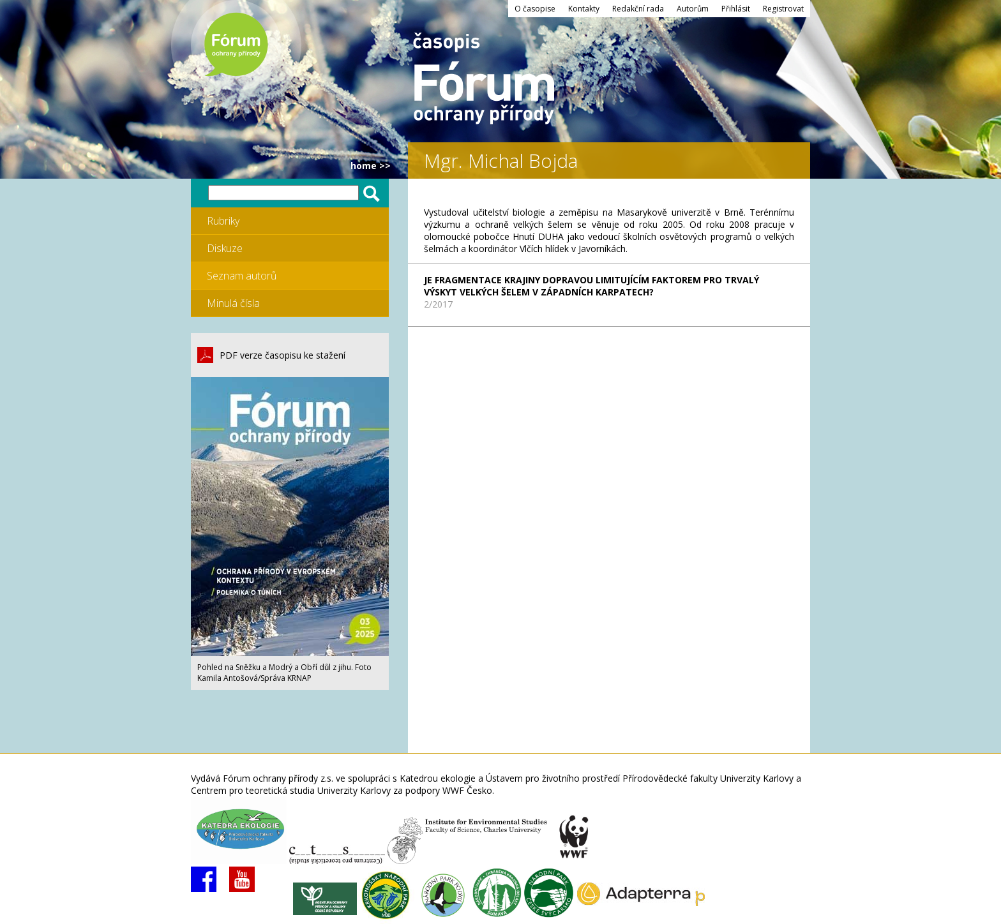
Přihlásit (735, 8)
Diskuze (225, 248)
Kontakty (583, 8)
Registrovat (783, 8)
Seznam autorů (241, 276)
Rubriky (223, 221)
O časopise (535, 8)
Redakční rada (638, 8)
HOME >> (370, 166)
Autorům (693, 8)
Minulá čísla (233, 303)
